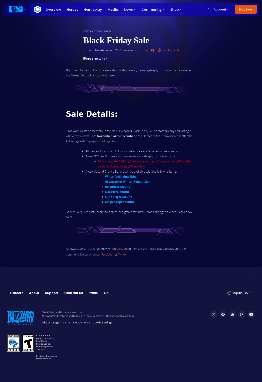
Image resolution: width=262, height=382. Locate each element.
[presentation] (16, 9)
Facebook (107, 254)
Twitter (122, 254)
